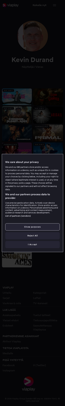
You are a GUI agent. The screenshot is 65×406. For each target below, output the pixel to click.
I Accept (32, 244)
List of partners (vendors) (18, 216)
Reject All (32, 235)
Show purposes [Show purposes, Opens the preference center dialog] (32, 227)
